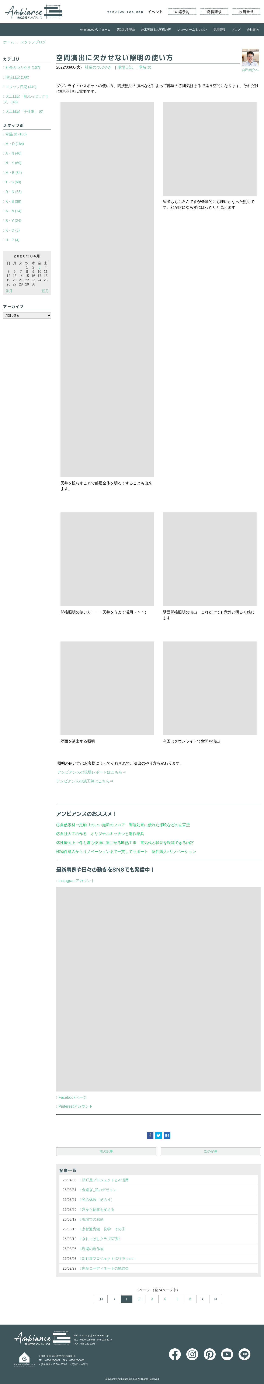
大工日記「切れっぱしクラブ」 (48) (26, 99)
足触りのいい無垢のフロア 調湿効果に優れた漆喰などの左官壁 (136, 825)
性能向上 (67, 843)
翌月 (45, 291)
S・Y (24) (13, 221)
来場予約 (182, 11)
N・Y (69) (13, 163)
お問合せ (246, 11)
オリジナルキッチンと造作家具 (117, 834)
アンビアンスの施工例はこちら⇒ (85, 781)
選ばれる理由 (126, 29)
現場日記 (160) (17, 77)
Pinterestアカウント (76, 1106)
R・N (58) (14, 192)
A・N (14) (13, 211)
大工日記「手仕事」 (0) (24, 112)
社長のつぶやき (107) (23, 68)
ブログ (236, 29)
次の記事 (211, 1151)
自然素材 (67, 825)
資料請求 (214, 11)
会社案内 (253, 29)
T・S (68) (13, 182)
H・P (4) (12, 240)
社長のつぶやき (98, 67)
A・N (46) (13, 153)
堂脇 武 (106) (16, 134)
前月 (9, 291)
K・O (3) (13, 230)
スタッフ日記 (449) (21, 87)
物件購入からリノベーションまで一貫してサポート (104, 852)
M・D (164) (15, 144)
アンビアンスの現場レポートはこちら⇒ (91, 772)
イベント (155, 11)
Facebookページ (73, 1097)
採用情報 (219, 29)
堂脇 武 (145, 67)
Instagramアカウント (77, 881)
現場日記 (125, 67)
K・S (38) (13, 202)
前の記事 (106, 1151)
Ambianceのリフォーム (95, 29)
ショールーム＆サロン (192, 29)
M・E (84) (14, 173)
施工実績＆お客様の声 (156, 29)
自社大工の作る (73, 834)
